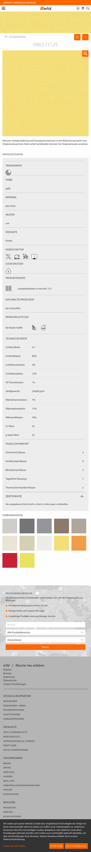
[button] (85, 53)
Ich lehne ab (56, 845)
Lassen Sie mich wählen (14, 845)
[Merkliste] (78, 8)
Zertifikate (45, 496)
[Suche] (87, 8)
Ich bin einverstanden (76, 845)
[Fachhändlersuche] (83, 8)
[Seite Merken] (85, 37)
